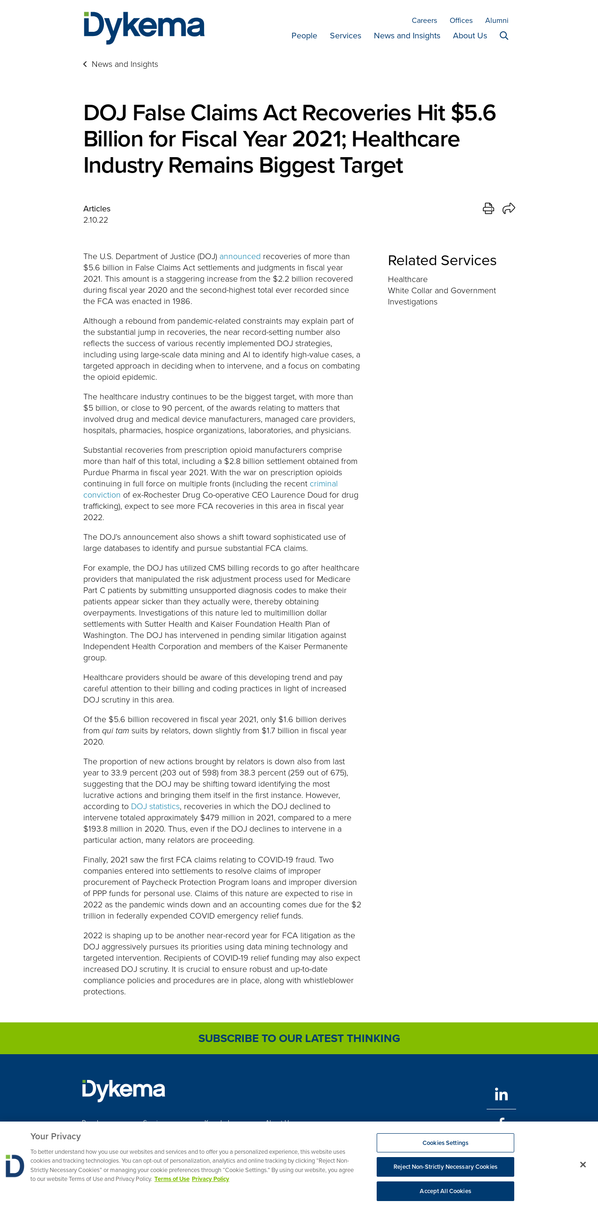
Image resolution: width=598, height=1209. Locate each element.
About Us (470, 35)
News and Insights (407, 35)
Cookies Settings (445, 1145)
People (304, 35)
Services (345, 35)
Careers (424, 20)
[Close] (583, 1167)
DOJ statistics (155, 806)
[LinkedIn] (501, 1094)
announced (240, 256)
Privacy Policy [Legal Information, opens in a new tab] (210, 1182)
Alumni (497, 20)
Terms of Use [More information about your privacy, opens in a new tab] (172, 1182)
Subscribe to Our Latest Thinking (299, 1038)
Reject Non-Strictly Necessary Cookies (445, 1170)
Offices (461, 20)
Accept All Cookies (445, 1194)
